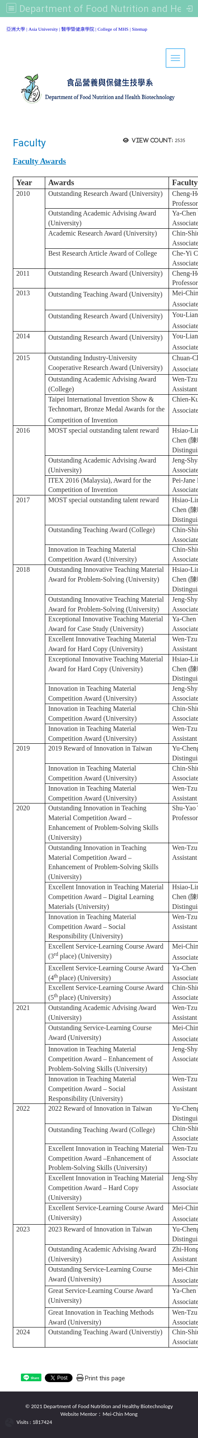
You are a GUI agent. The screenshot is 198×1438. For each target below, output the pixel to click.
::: (3, 27)
